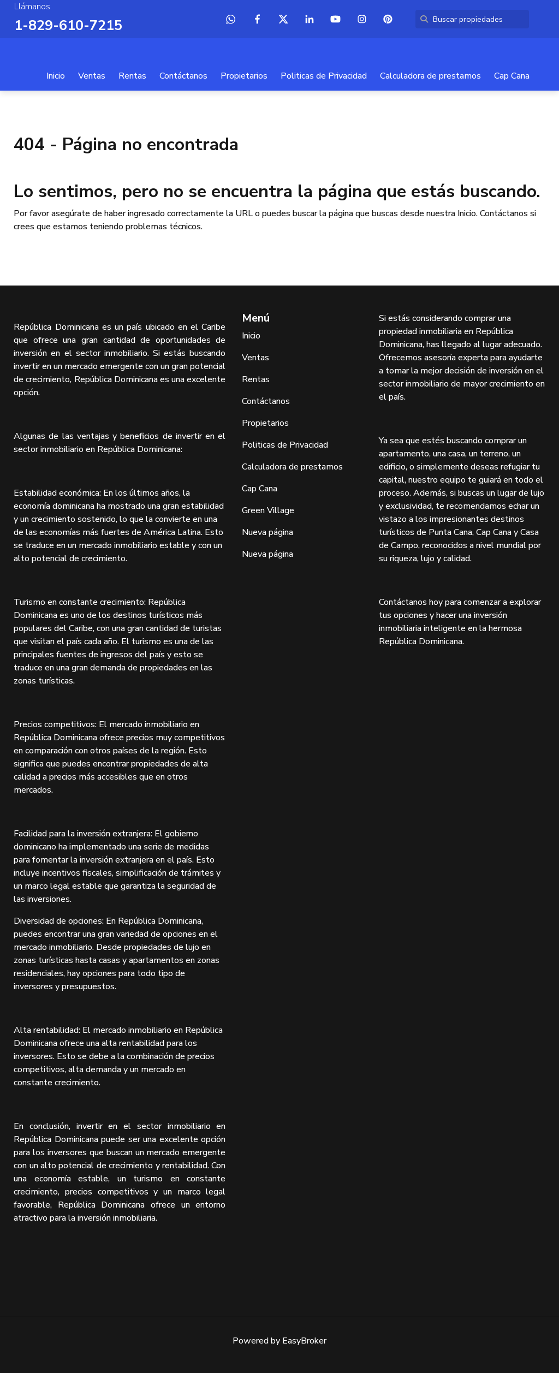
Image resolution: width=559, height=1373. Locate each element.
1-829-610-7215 (65, 25)
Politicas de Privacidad (324, 75)
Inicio (55, 75)
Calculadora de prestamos (430, 75)
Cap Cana (512, 75)
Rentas (132, 75)
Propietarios (244, 75)
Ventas (91, 75)
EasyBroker (304, 1340)
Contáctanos (183, 75)
